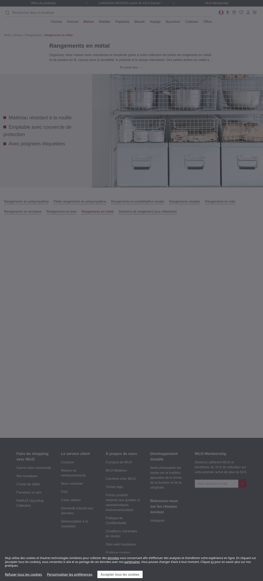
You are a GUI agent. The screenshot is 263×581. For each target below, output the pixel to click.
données (113, 558)
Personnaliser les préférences (69, 574)
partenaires (132, 562)
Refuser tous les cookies (23, 574)
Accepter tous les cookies (120, 574)
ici (212, 562)
